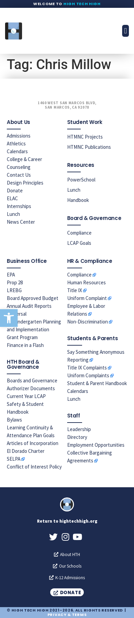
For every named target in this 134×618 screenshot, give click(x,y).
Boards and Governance (32, 380)
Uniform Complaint (87, 298)
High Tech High (82, 3)
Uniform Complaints (88, 375)
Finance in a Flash (25, 345)
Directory (77, 437)
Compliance (79, 232)
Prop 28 (15, 282)
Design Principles (25, 182)
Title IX (74, 290)
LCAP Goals (79, 243)
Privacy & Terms (67, 614)
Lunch (13, 214)
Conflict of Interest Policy (34, 466)
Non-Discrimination (87, 321)
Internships (19, 206)
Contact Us (19, 175)
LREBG (14, 290)
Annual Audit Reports (29, 306)
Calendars (17, 151)
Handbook (78, 200)
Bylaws (14, 419)
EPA (11, 274)
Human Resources (86, 282)
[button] (9, 318)
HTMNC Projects (85, 136)
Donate (15, 190)
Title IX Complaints (87, 367)
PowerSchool (81, 179)
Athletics (16, 143)
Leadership (79, 429)
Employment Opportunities (96, 445)
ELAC (12, 198)
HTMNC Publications (89, 147)
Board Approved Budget (32, 298)
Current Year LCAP (26, 396)
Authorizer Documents (31, 388)
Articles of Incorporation (32, 443)
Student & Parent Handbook (97, 383)
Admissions (19, 135)
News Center (21, 222)
